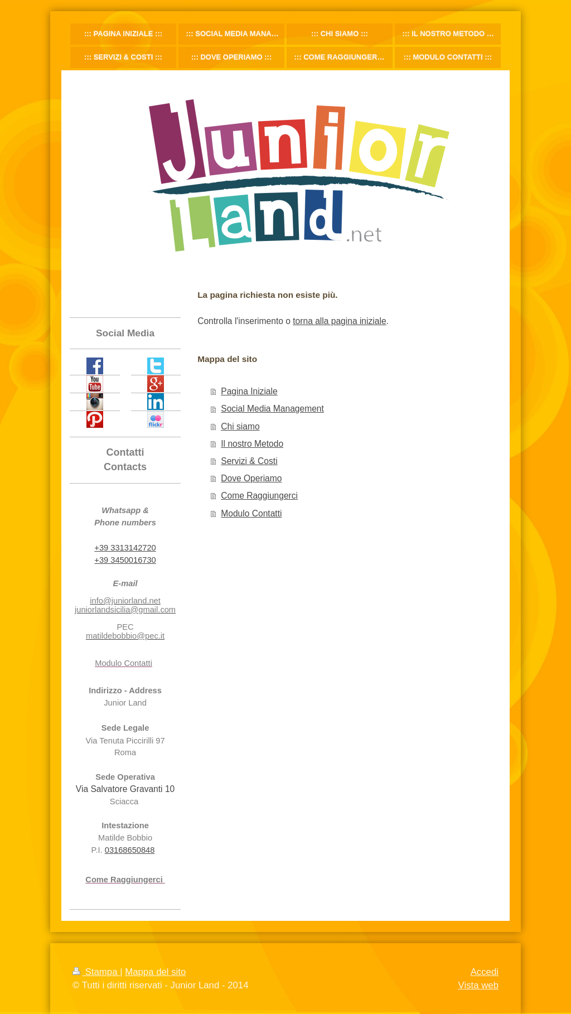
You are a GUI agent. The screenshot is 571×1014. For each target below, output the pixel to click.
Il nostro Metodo (252, 443)
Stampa (96, 972)
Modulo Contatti (251, 513)
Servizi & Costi (249, 461)
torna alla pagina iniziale (339, 321)
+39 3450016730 (125, 560)
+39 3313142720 (125, 547)
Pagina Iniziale (249, 391)
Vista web (478, 985)
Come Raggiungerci (259, 495)
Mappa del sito (155, 972)
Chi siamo (240, 426)
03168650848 (130, 850)
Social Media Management (272, 408)
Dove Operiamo (251, 478)
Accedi (485, 972)
